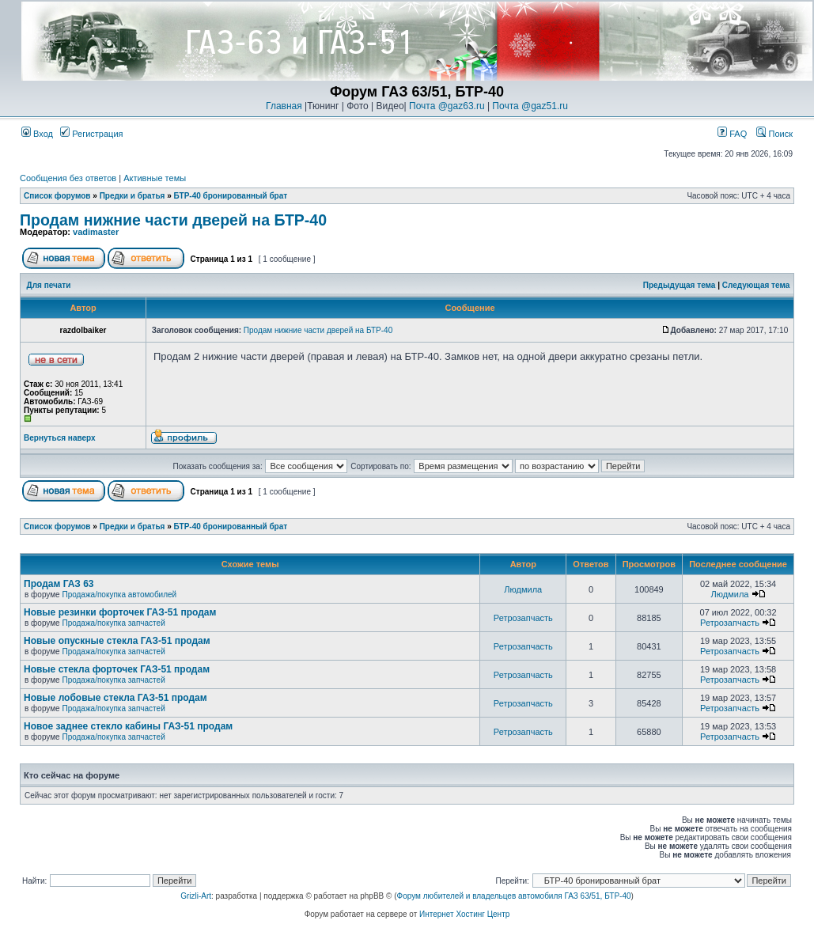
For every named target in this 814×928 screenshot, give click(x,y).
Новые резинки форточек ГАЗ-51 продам (120, 612)
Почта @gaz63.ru (447, 106)
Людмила (523, 589)
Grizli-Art (195, 896)
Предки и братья (132, 195)
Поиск (774, 133)
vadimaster (96, 232)
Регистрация (91, 133)
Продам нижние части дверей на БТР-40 (173, 220)
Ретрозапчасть (523, 618)
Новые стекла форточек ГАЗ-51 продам (117, 669)
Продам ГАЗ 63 (59, 583)
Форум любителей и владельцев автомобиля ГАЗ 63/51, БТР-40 (514, 896)
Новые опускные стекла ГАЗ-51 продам (117, 640)
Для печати (49, 285)
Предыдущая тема (679, 285)
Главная (284, 106)
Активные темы (154, 178)
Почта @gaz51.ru (530, 106)
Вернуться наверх (60, 438)
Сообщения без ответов (68, 178)
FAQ (732, 133)
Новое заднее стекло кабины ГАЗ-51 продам (128, 726)
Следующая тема (755, 285)
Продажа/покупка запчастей (113, 623)
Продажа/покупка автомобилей (119, 594)
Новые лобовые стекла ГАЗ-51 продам (115, 697)
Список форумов (57, 195)
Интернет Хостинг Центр (464, 914)
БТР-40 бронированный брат (231, 195)
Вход (37, 133)
